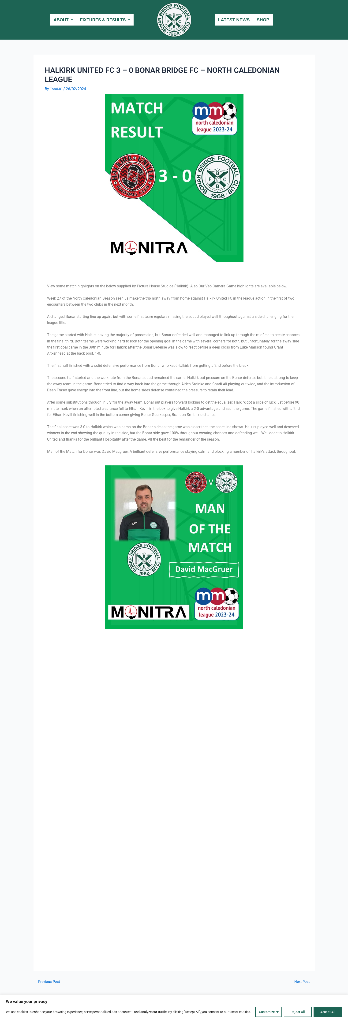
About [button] (60, 19)
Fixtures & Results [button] (104, 19)
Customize (267, 1012)
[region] (174, 1008)
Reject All (298, 1012)
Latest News (234, 19)
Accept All (327, 1012)
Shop (263, 19)
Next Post (304, 982)
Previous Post (47, 982)
